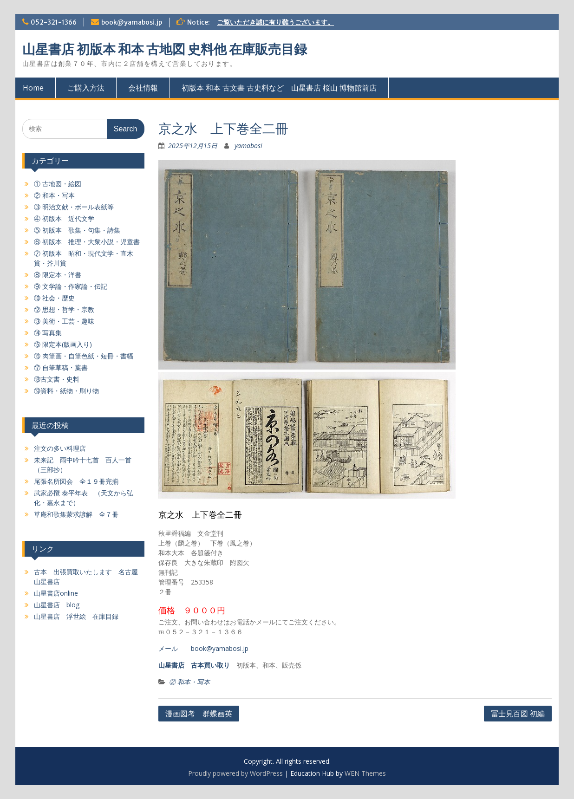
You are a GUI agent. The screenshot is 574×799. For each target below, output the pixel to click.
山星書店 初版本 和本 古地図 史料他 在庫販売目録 (164, 49)
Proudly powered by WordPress (235, 773)
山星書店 (171, 665)
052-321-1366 (54, 22)
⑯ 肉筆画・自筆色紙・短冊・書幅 (83, 355)
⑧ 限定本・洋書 (57, 274)
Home (33, 88)
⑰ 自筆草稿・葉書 (61, 367)
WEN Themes (365, 773)
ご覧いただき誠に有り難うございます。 (275, 22)
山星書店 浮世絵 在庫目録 (76, 616)
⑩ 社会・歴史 (54, 297)
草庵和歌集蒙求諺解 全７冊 (76, 514)
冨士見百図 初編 (518, 713)
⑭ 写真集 (48, 332)
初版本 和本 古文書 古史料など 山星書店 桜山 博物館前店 (279, 88)
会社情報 (143, 88)
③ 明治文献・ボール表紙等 (74, 206)
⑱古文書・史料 (56, 379)
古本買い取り (210, 665)
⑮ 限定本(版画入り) (63, 344)
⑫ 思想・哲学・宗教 (64, 309)
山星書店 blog (56, 604)
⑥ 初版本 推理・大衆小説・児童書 (87, 241)
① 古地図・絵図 (57, 183)
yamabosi (248, 145)
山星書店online (56, 593)
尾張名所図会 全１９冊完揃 (76, 481)
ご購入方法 (85, 88)
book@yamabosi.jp (131, 22)
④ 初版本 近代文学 (64, 218)
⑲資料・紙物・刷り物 (66, 390)
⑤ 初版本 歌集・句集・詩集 (77, 230)
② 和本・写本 (189, 681)
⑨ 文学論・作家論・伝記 (70, 286)
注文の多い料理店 (60, 448)
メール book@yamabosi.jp (203, 648)
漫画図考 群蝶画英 (198, 713)
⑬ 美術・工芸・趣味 (64, 321)
